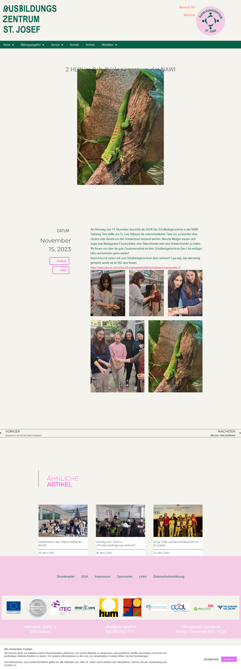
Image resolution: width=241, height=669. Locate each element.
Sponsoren (125, 576)
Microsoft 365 (187, 7)
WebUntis (189, 15)
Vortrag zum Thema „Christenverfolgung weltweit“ (116, 543)
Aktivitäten (109, 44)
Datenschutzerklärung (168, 576)
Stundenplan (66, 576)
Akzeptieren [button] (229, 659)
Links (143, 576)
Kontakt (74, 44)
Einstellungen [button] (211, 659)
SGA (84, 576)
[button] (59, 261)
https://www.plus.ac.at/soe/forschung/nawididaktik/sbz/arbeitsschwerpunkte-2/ (136, 267)
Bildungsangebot (32, 44)
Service (57, 44)
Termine (90, 44)
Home (8, 44)
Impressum (102, 576)
